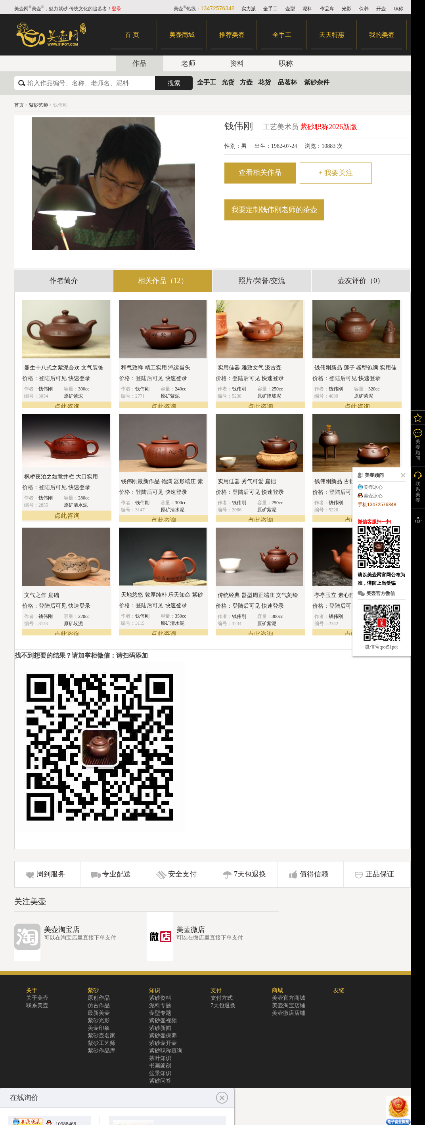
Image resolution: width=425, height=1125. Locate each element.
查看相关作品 (260, 172)
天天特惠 (332, 34)
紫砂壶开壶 (163, 1043)
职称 (398, 8)
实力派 (248, 8)
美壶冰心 (373, 487)
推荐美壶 (232, 34)
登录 (116, 8)
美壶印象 (99, 1028)
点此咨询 (67, 406)
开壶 (381, 8)
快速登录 (79, 378)
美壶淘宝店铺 (288, 1005)
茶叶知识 (160, 1058)
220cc (84, 616)
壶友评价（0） (361, 281)
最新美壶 (99, 1013)
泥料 (307, 8)
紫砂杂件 (316, 82)
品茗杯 (287, 82)
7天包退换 (250, 874)
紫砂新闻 (160, 1028)
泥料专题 (160, 1005)
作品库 (327, 8)
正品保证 (380, 874)
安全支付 (182, 874)
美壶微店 (190, 930)
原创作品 (99, 998)
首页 (19, 105)
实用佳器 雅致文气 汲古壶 (249, 368)
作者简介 (64, 281)
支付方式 (222, 998)
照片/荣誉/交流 (261, 281)
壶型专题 (160, 1013)
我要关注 (336, 173)
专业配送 (116, 874)
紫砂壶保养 (163, 1036)
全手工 (270, 8)
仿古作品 (99, 1005)
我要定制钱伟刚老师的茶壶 (274, 210)
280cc (84, 498)
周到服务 (50, 874)
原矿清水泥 (76, 505)
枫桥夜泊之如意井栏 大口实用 (61, 477)
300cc (84, 389)
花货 (264, 82)
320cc (374, 389)
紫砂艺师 (39, 105)
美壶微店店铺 (288, 1013)
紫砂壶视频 (163, 1021)
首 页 (132, 34)
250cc (277, 389)
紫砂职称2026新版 (328, 127)
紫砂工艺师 (101, 1043)
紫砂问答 (160, 1081)
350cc (180, 616)
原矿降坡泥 (269, 396)
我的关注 (418, 417)
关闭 (402, 475)
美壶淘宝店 (62, 930)
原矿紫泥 (73, 396)
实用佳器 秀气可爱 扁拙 (247, 481)
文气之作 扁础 (41, 595)
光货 (228, 82)
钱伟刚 (45, 389)
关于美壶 (37, 998)
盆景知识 (160, 1073)
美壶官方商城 (288, 998)
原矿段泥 (73, 623)
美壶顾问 (417, 450)
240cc (180, 389)
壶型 (290, 8)
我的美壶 (381, 34)
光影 (346, 8)
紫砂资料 (160, 998)
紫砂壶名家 (101, 1036)
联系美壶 (37, 1005)
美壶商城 (182, 34)
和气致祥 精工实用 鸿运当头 (155, 368)
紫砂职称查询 (165, 1051)
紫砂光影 (99, 1021)
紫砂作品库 (101, 1051)
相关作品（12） (163, 281)
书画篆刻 (160, 1066)
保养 (364, 8)
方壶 (246, 82)
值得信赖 (314, 874)
